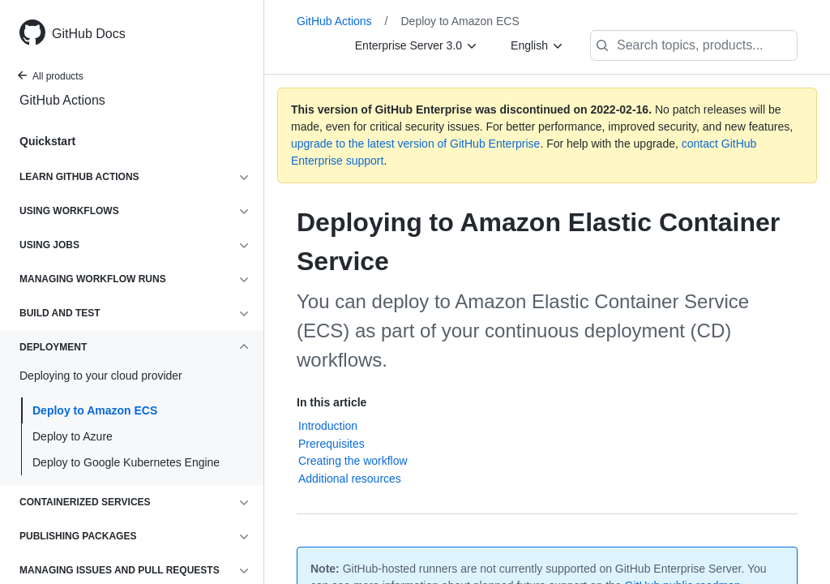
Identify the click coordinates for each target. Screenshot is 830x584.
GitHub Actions (62, 100)
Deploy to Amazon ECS (94, 410)
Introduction (327, 425)
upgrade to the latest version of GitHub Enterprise (415, 143)
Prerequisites (331, 443)
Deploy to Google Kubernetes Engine (126, 462)
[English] (537, 45)
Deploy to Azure (72, 436)
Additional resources (349, 478)
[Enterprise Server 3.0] (416, 45)
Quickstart (47, 141)
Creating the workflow (353, 460)
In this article (331, 402)
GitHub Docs (89, 34)
